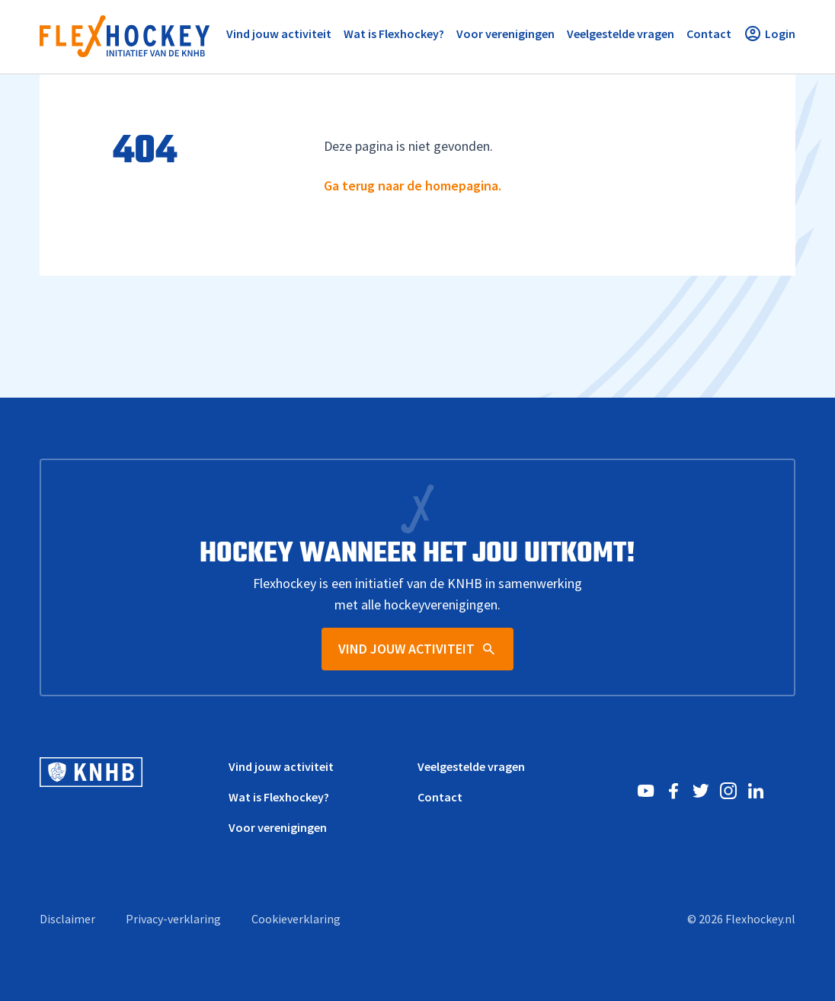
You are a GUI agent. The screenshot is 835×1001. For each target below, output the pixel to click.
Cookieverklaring (296, 918)
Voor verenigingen (278, 827)
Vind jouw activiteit (281, 766)
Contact (440, 796)
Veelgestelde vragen (471, 766)
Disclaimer (67, 918)
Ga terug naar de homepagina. (412, 185)
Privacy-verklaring (173, 918)
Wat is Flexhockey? (279, 796)
